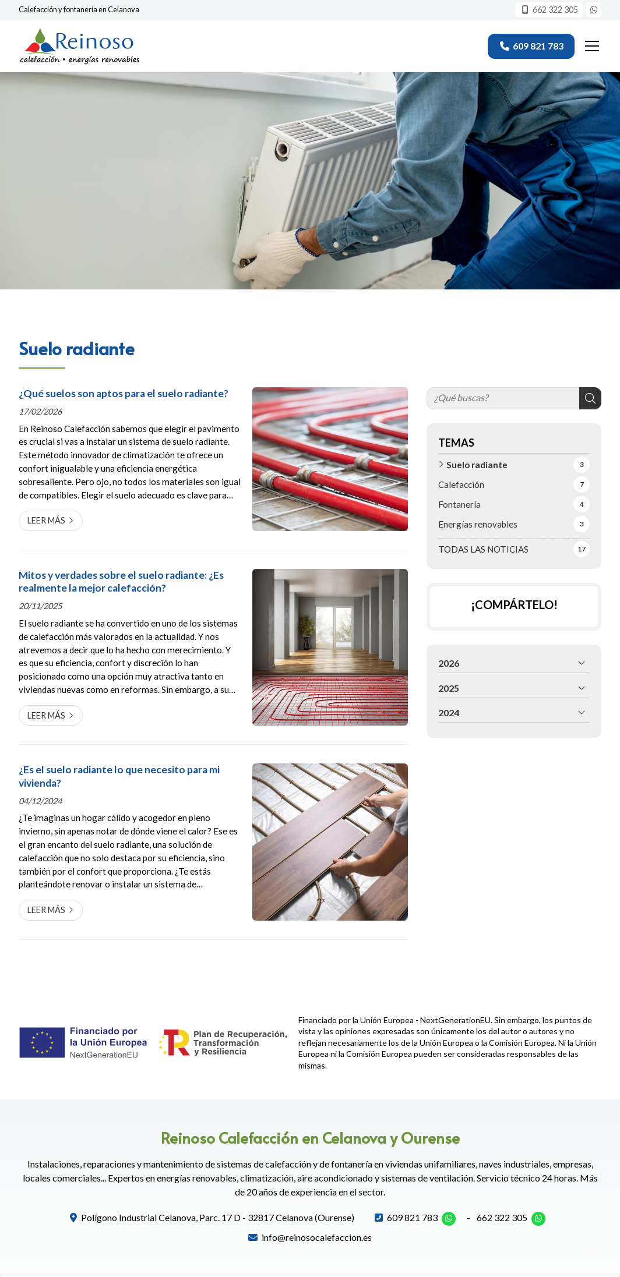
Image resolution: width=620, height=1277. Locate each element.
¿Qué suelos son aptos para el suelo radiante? (123, 393)
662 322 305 (502, 1217)
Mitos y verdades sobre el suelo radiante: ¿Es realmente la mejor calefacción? (121, 581)
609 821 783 (412, 1217)
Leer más (46, 520)
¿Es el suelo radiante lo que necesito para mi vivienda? (119, 775)
